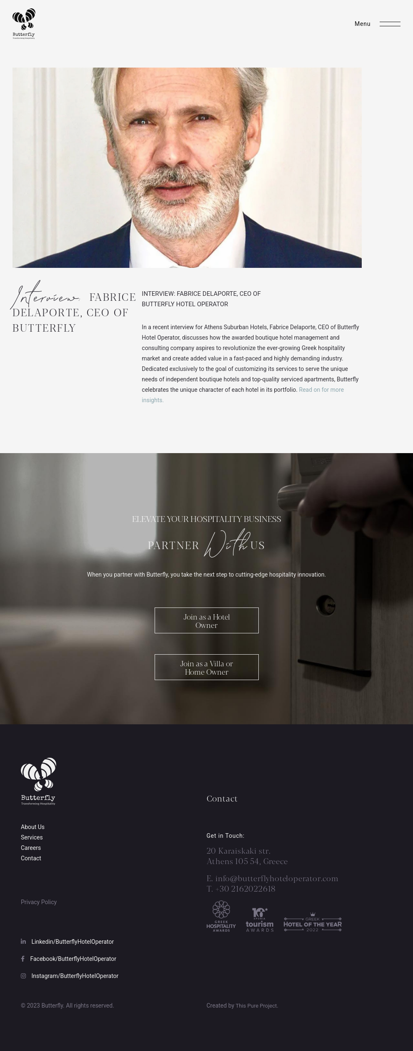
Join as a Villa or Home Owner (206, 671)
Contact (31, 858)
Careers (31, 847)
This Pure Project (256, 1006)
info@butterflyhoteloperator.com (277, 878)
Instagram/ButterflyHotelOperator (69, 976)
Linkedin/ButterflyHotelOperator (67, 941)
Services (32, 837)
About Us (33, 827)
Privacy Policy (39, 902)
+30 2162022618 (244, 888)
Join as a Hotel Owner (206, 625)
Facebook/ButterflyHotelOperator (68, 958)
